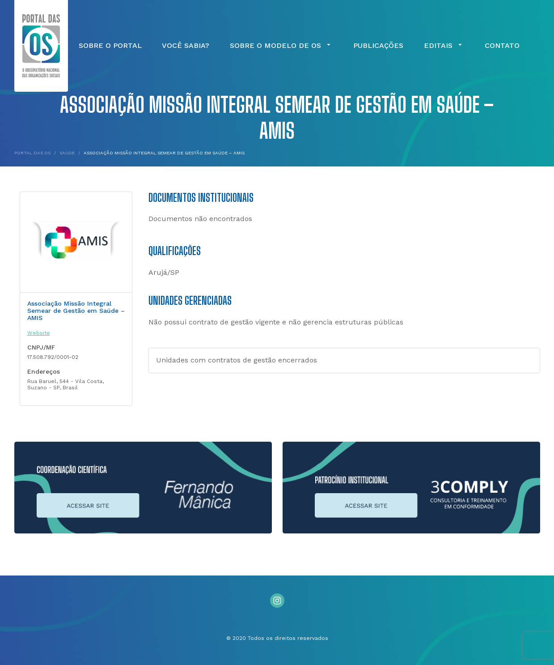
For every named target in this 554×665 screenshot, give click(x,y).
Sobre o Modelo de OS (281, 46)
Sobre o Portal (110, 46)
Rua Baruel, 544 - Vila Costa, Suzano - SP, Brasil (65, 384)
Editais (444, 46)
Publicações (378, 46)
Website (38, 333)
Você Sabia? (185, 46)
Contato (502, 46)
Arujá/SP (163, 272)
